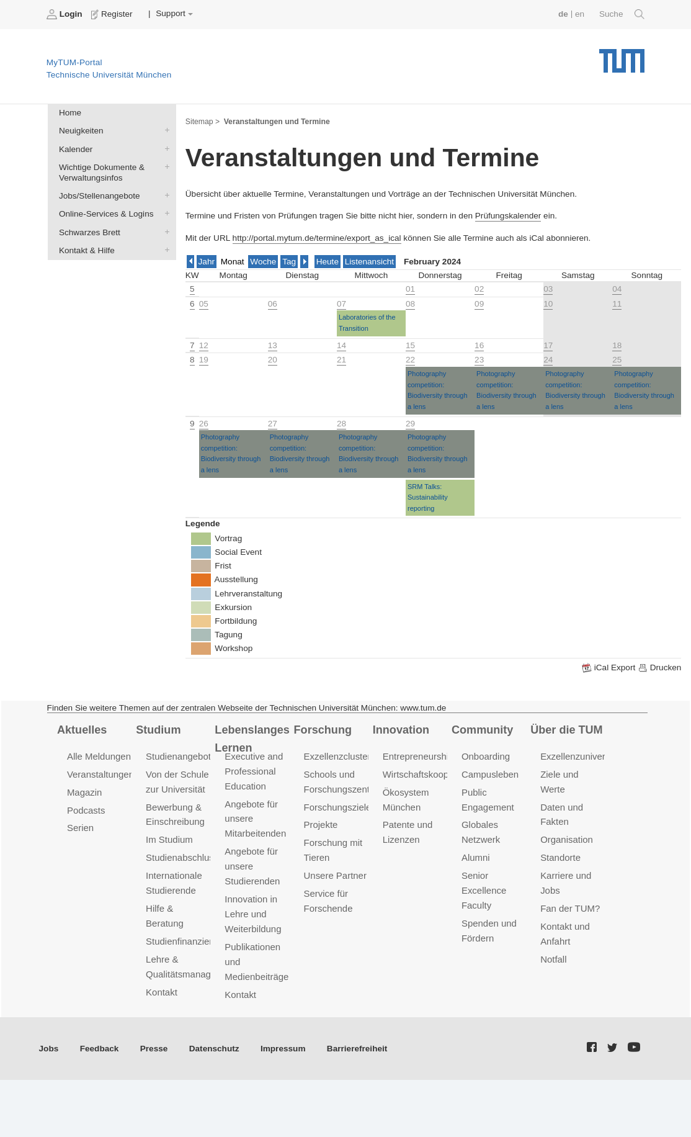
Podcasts (86, 809)
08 (410, 303)
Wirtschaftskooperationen (435, 774)
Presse (154, 1048)
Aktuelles (82, 730)
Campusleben (490, 774)
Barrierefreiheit (357, 1048)
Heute (327, 261)
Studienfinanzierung (187, 941)
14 (341, 345)
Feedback (99, 1048)
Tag (289, 261)
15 (410, 345)
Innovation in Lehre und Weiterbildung (253, 914)
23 (479, 359)
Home (70, 112)
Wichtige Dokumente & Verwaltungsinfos (164, 166)
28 (341, 423)
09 (479, 303)
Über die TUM (566, 730)
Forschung (323, 730)
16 (479, 345)
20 (272, 359)
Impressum (283, 1048)
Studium (158, 730)
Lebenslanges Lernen (252, 739)
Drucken (659, 668)
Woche (263, 261)
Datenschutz (214, 1048)
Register (113, 14)
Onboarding (485, 756)
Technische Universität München (621, 56)
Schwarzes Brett (164, 231)
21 (341, 359)
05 (203, 303)
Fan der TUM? (570, 908)
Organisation (566, 839)
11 (617, 303)
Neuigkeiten (164, 130)
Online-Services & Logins (164, 213)
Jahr (206, 261)
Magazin (84, 792)
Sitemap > (202, 121)
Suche (621, 14)
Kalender (164, 148)
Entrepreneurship (418, 756)
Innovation (401, 730)
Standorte (560, 857)
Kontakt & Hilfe (164, 249)
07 (341, 303)
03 (548, 289)
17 (548, 345)
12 (203, 345)
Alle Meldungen (99, 756)
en (579, 14)
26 (203, 423)
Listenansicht (369, 261)
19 (203, 359)
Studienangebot (178, 756)
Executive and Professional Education (254, 771)
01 (410, 289)
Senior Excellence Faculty (483, 890)
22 (410, 359)
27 (272, 423)
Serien (80, 827)
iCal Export (610, 668)
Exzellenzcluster (337, 756)
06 (272, 303)
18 (617, 345)
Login (66, 14)
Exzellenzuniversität (581, 756)
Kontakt (161, 992)
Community (482, 730)
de (563, 14)
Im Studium (169, 839)
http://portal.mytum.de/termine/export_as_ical (317, 238)
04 (617, 289)
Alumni (475, 857)
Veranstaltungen (100, 774)
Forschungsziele (338, 806)
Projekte (321, 824)
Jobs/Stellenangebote (164, 195)
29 (410, 423)
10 (548, 303)
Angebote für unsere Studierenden (252, 866)
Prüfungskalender (508, 215)
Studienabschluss (182, 857)
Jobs (49, 1048)
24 (548, 359)
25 (617, 359)
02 (479, 289)
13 (272, 345)
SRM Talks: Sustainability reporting (428, 497)
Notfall (553, 959)
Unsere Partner (335, 875)
